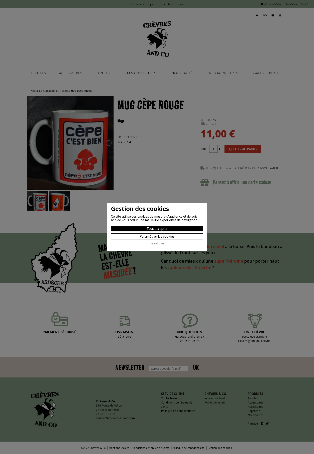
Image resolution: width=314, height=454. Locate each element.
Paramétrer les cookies (157, 236)
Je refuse (157, 243)
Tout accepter (157, 228)
